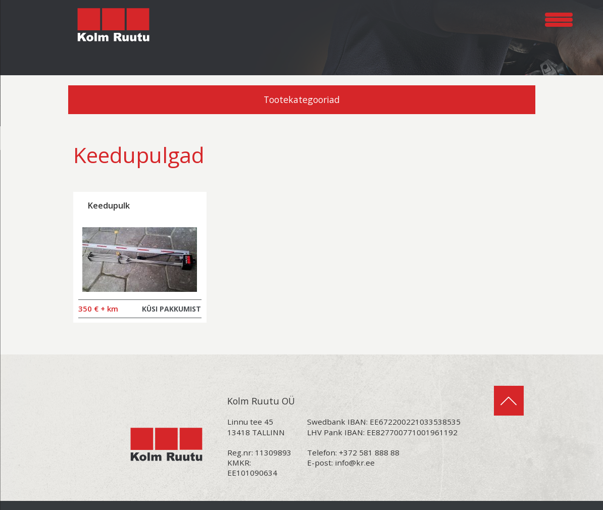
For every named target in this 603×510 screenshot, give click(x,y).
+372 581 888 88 (369, 452)
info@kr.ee (355, 462)
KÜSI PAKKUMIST (171, 309)
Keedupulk (108, 205)
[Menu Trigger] (559, 18)
